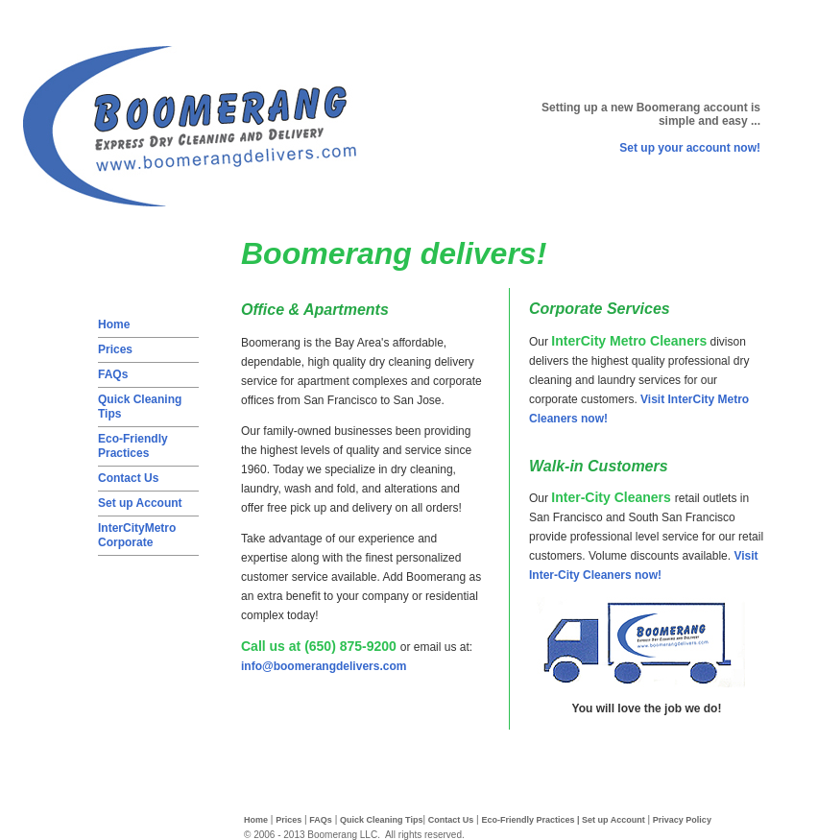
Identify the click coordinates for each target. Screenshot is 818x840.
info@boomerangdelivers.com (323, 666)
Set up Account (140, 503)
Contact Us (128, 478)
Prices (115, 349)
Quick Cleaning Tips (381, 820)
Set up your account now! (689, 148)
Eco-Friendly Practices (133, 446)
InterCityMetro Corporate (137, 535)
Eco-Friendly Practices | (531, 820)
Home (114, 324)
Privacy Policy (682, 820)
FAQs (113, 374)
